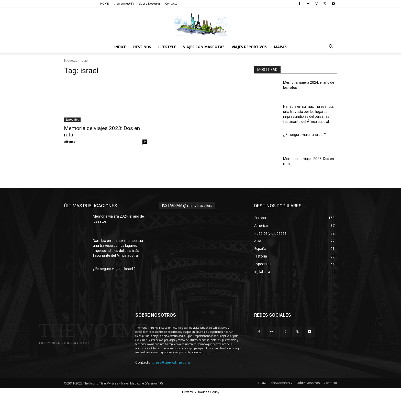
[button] (331, 47)
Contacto (171, 3)
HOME (104, 3)
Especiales (72, 119)
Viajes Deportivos (249, 46)
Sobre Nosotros (149, 3)
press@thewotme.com (171, 362)
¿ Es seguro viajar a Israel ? (304, 135)
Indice (120, 46)
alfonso (69, 141)
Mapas (280, 46)
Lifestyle (167, 46)
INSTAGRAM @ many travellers (187, 206)
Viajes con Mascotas (204, 46)
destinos (142, 46)
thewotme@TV (124, 3)
